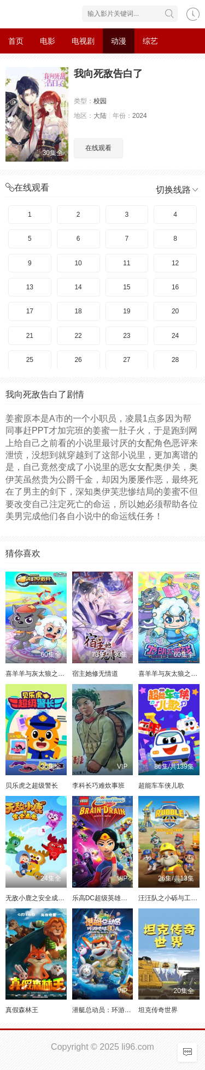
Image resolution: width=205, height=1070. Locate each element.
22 (77, 336)
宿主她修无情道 (95, 673)
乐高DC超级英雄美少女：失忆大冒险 (126, 898)
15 (126, 287)
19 (126, 311)
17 (29, 311)
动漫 (118, 41)
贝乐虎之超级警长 (31, 785)
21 (29, 336)
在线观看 (98, 148)
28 (175, 360)
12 (175, 263)
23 (126, 336)
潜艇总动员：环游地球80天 (111, 1010)
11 (126, 263)
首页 (16, 41)
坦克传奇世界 (158, 1010)
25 (29, 360)
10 (77, 263)
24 (175, 336)
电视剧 (83, 41)
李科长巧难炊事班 (98, 785)
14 (77, 287)
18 (77, 311)
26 (77, 360)
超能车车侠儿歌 (161, 785)
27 (126, 360)
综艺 (150, 41)
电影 (47, 41)
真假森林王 (21, 1010)
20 (175, 311)
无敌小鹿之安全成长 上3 (41, 898)
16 (175, 287)
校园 (100, 101)
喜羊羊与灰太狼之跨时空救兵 (48, 673)
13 (29, 287)
